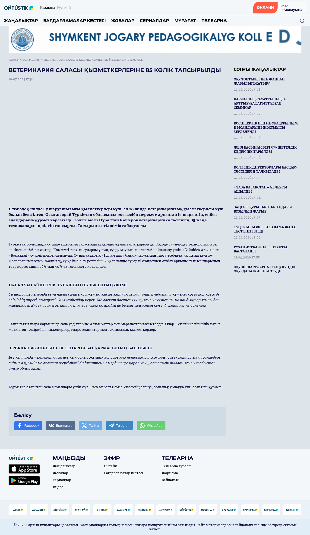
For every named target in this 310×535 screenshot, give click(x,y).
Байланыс (170, 480)
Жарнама (170, 473)
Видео (58, 487)
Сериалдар (154, 21)
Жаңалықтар (21, 21)
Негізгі (13, 59)
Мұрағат (185, 21)
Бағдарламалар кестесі (74, 21)
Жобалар (122, 21)
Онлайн (110, 466)
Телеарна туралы (176, 466)
